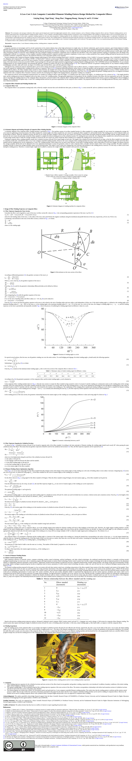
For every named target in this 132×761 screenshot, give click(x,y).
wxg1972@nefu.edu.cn (77, 27)
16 (3, 731)
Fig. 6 (78, 632)
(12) (33, 483)
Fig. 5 (106, 394)
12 (25, 275)
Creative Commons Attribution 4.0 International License (66, 745)
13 (68, 446)
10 (87, 71)
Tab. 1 (75, 368)
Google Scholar (102, 709)
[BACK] (5, 4)
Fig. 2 (49, 131)
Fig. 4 (38, 306)
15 (11, 507)
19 (3, 736)
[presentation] (20, 215)
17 (3, 732)
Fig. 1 (115, 74)
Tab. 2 (115, 576)
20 (10, 565)
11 (92, 213)
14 (101, 446)
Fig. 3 (46, 218)
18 (3, 735)
